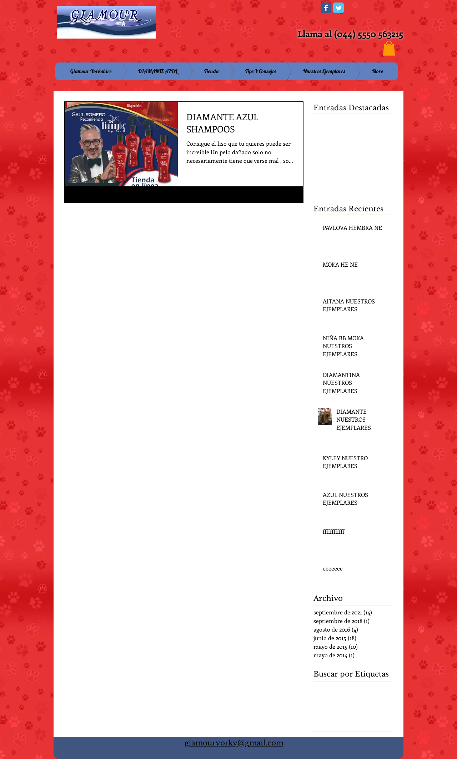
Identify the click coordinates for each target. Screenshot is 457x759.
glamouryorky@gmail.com (234, 743)
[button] (389, 48)
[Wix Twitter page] (338, 7)
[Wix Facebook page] (326, 7)
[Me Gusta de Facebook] (271, 10)
